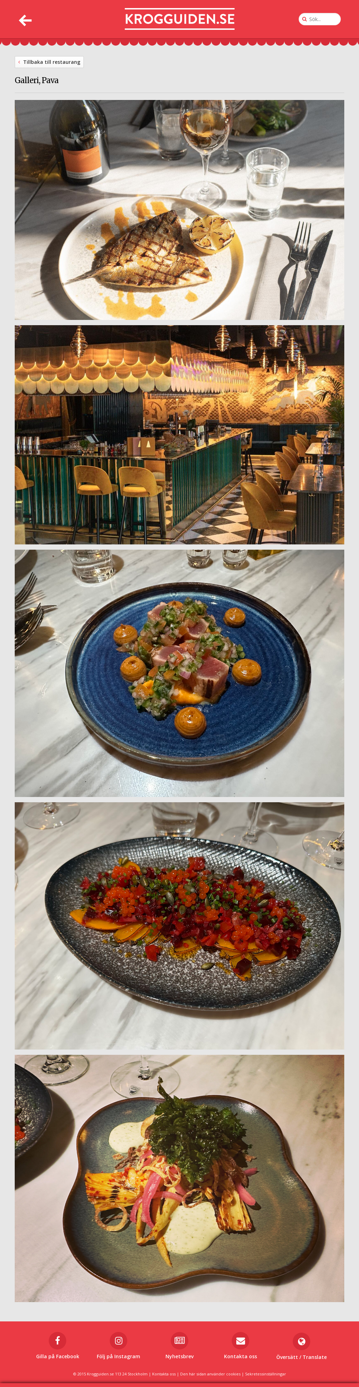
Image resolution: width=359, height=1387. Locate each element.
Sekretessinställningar (265, 1373)
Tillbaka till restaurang (49, 62)
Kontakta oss (164, 1373)
